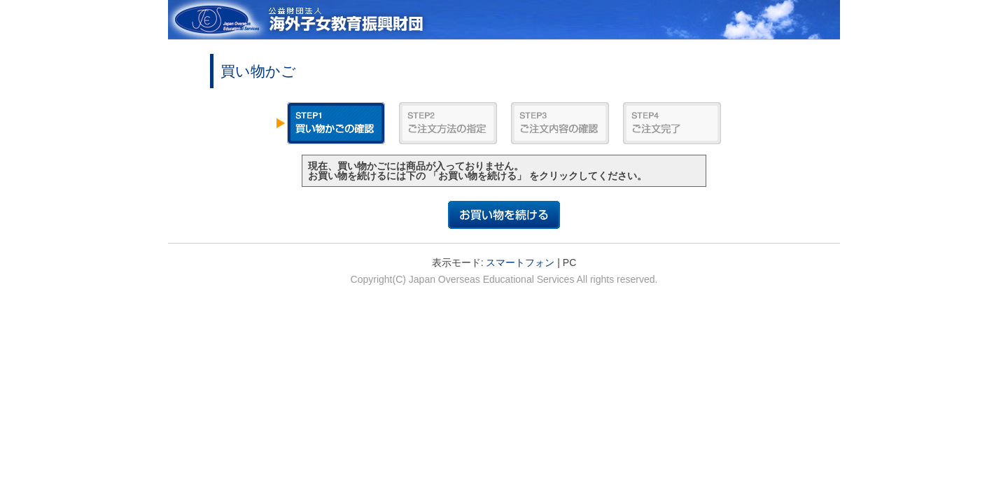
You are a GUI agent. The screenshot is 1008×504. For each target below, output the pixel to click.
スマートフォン (520, 262)
